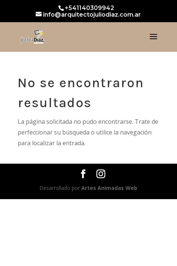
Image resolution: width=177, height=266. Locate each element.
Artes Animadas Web (109, 187)
